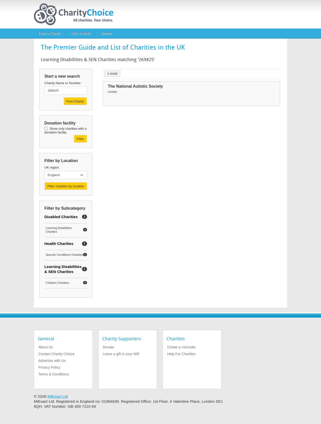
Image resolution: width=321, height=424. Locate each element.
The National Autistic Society (135, 86)
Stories (106, 34)
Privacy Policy (49, 367)
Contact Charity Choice (56, 354)
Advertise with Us (51, 361)
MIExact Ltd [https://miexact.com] (57, 396)
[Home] (75, 14)
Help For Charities (181, 354)
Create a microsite (181, 347)
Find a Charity (50, 34)
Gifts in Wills (81, 34)
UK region (51, 167)
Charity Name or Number (62, 83)
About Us (45, 347)
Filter (80, 139)
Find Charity (75, 101)
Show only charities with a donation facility (65, 130)
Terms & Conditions (53, 374)
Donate (108, 347)
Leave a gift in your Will (121, 354)
